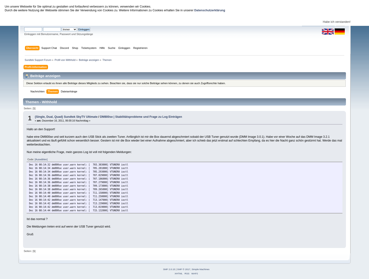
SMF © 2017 (183, 269)
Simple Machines (200, 269)
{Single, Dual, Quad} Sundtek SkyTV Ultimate (66, 116)
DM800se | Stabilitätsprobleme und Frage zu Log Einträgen (141, 116)
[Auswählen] (41, 159)
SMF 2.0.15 (169, 269)
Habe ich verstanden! (337, 22)
